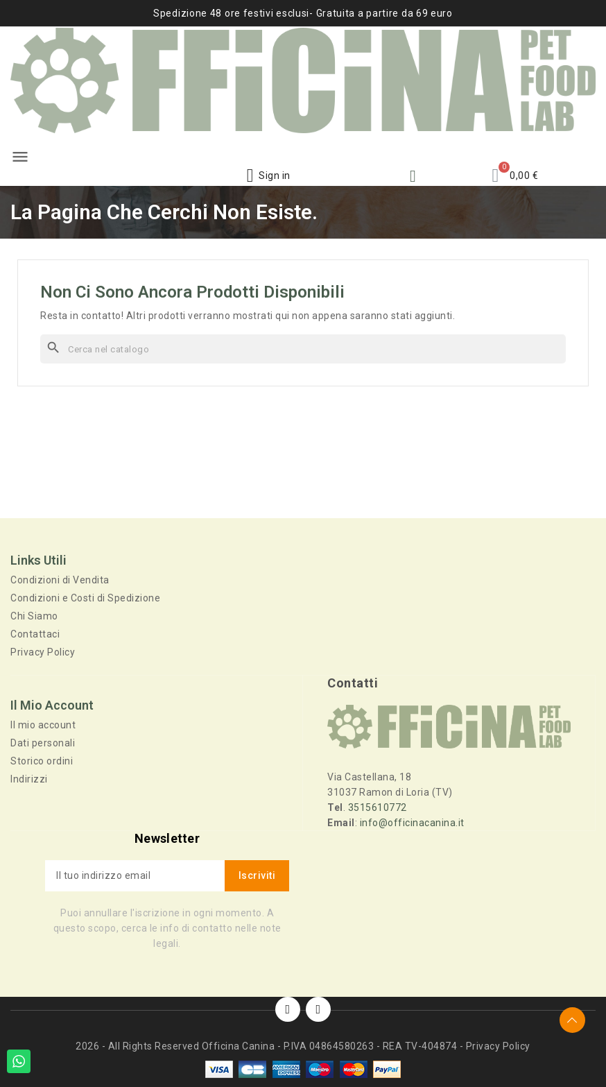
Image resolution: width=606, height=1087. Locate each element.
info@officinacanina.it (412, 822)
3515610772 (377, 806)
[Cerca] (303, 348)
